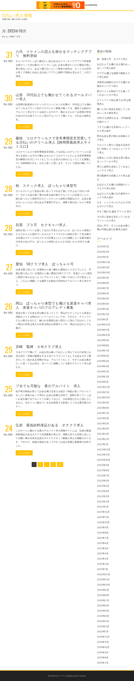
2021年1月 (102, 569)
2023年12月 (103, 387)
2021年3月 (102, 558)
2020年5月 (103, 610)
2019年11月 (103, 641)
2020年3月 (103, 621)
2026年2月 (103, 251)
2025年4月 (103, 303)
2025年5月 (103, 298)
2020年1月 (103, 631)
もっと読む (24, 83)
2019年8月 (102, 657)
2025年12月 (103, 262)
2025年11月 (103, 267)
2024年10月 (103, 335)
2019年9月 (102, 652)
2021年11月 (103, 517)
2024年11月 (103, 329)
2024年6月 (103, 355)
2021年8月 (103, 532)
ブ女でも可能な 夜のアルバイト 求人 (48, 385)
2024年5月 (103, 361)
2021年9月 (103, 527)
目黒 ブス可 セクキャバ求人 (41, 224)
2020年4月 (103, 615)
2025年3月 (103, 308)
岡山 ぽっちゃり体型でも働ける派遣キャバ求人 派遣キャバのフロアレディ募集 (53, 305)
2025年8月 (103, 282)
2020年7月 (103, 600)
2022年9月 (103, 465)
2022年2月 (103, 501)
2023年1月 (102, 444)
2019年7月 (102, 662)
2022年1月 (103, 506)
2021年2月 (103, 563)
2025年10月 (103, 272)
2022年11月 (103, 454)
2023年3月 (103, 433)
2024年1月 (103, 381)
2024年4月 (103, 366)
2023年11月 (103, 392)
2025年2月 (103, 314)
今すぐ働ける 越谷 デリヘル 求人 (114, 211)
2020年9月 (103, 589)
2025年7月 (103, 288)
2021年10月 (103, 522)
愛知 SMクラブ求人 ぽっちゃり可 (45, 263)
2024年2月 (103, 376)
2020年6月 (103, 605)
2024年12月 (103, 324)
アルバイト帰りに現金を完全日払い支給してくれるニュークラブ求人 (113, 148)
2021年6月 (103, 543)
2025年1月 (102, 319)
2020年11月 (103, 579)
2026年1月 (103, 256)
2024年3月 (103, 371)
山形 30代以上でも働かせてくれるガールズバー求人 (54, 96)
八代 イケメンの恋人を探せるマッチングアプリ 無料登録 (54, 53)
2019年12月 (103, 636)
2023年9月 (103, 402)
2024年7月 (103, 350)
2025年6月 (103, 293)
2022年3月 (103, 496)
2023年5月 (103, 423)
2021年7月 (103, 537)
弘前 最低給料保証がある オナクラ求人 (50, 424)
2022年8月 (103, 470)
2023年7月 (103, 413)
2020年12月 (103, 574)
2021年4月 (103, 553)
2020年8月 (103, 595)
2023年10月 (103, 397)
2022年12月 (103, 449)
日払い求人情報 (17, 15)
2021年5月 (102, 548)
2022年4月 (103, 491)
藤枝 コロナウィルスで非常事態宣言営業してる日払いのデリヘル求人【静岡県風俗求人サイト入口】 (53, 142)
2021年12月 (103, 511)
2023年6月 (103, 418)
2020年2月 (103, 626)
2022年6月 (103, 480)
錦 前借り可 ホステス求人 (112, 59)
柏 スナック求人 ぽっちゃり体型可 (46, 185)
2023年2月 (103, 439)
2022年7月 (103, 475)
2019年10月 (103, 647)
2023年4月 (103, 428)
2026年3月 (103, 246)
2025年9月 (103, 277)
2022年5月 (103, 485)
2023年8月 (103, 407)
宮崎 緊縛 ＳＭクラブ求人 (39, 346)
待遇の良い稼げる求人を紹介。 (15, 19)
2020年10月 (103, 584)
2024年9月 (103, 340)
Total (68, 675)
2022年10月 (103, 459)
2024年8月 (103, 345)
